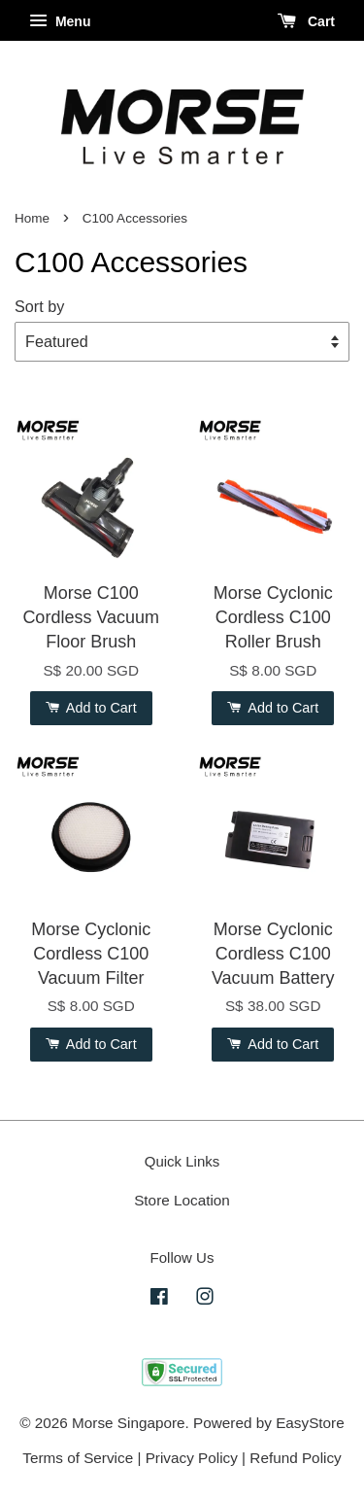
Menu (59, 21)
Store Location (182, 1200)
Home (32, 218)
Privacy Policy (192, 1457)
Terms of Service (77, 1457)
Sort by (39, 306)
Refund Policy (295, 1457)
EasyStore (310, 1422)
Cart (306, 21)
